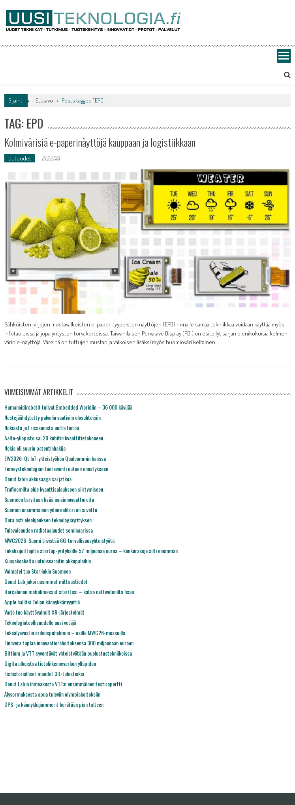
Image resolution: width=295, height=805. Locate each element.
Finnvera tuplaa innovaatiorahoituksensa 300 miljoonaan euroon (68, 643)
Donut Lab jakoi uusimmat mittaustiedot (46, 581)
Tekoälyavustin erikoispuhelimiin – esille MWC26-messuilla (64, 632)
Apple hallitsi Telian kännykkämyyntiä (42, 602)
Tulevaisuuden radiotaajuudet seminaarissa (48, 530)
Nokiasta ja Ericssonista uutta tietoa (41, 427)
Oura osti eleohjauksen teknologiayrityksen (48, 520)
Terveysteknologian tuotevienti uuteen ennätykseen (56, 468)
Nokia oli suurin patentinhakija (35, 448)
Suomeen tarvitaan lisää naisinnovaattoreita (49, 499)
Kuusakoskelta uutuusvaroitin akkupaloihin (47, 561)
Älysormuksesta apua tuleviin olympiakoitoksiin (52, 694)
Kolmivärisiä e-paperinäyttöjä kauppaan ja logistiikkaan (99, 142)
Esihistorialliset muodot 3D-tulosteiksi (44, 673)
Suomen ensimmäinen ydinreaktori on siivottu (50, 509)
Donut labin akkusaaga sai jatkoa (37, 479)
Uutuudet (19, 158)
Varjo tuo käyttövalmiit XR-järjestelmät (44, 612)
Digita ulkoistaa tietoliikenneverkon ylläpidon (50, 663)
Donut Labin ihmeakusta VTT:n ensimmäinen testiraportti (63, 684)
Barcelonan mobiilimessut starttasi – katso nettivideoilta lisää (69, 591)
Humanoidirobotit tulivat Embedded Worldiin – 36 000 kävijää (68, 407)
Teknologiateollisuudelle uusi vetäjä (40, 622)
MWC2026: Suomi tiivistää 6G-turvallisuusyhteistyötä (59, 540)
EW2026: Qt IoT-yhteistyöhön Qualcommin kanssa (55, 458)
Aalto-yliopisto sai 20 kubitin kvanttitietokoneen (53, 438)
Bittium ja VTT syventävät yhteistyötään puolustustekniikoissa (68, 653)
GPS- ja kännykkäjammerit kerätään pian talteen (53, 704)
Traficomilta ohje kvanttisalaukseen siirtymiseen (53, 489)
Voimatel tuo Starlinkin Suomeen (37, 571)
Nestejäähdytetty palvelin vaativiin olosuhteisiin (52, 417)
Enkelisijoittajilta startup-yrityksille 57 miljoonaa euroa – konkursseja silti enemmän (91, 550)
